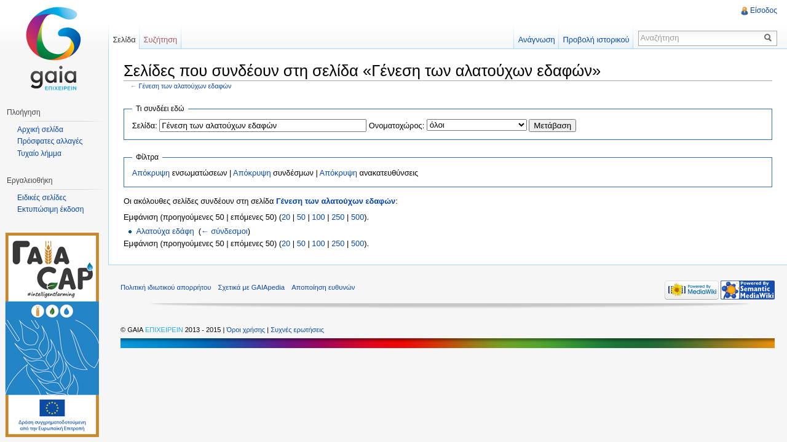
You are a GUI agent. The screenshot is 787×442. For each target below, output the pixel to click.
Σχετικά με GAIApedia (251, 287)
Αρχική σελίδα (40, 129)
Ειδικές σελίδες (41, 197)
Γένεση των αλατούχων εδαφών (185, 86)
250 (337, 217)
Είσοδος (763, 10)
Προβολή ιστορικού (596, 39)
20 (286, 217)
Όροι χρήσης (246, 329)
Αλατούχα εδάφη (165, 231)
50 (301, 217)
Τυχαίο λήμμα (39, 153)
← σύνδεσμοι (224, 231)
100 (318, 217)
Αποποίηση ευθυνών (323, 287)
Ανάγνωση (536, 39)
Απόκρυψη (151, 172)
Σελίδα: (144, 125)
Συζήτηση (161, 39)
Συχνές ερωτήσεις (297, 329)
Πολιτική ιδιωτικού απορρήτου (166, 287)
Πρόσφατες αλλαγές (49, 141)
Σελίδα (124, 39)
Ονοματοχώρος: (396, 125)
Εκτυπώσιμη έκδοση (50, 209)
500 (357, 217)
